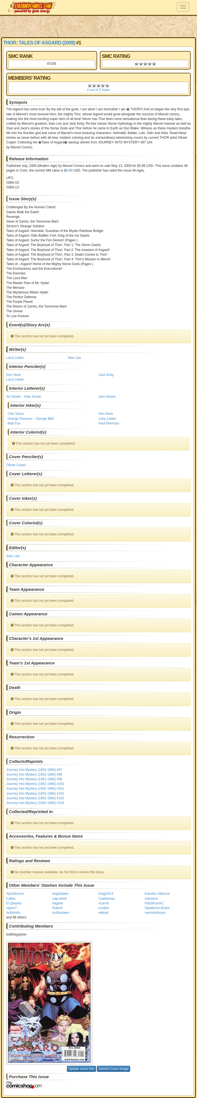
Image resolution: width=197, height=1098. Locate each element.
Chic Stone (16, 414)
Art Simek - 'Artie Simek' (24, 397)
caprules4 (59, 899)
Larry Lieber (15, 358)
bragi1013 (105, 894)
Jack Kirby (106, 375)
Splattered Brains (157, 908)
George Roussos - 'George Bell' (31, 419)
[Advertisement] (98, 26)
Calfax (11, 899)
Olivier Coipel (16, 465)
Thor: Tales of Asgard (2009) (39, 43)
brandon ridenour (157, 894)
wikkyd (103, 913)
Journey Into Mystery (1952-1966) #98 (34, 774)
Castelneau (106, 899)
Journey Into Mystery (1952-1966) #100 (35, 784)
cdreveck (151, 899)
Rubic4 (57, 908)
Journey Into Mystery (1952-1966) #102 (35, 793)
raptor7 (11, 908)
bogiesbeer (60, 894)
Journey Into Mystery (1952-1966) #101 (35, 788)
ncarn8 (103, 903)
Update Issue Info (81, 1069)
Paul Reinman (108, 423)
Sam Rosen (107, 397)
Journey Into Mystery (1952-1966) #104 (35, 803)
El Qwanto (13, 903)
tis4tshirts (13, 913)
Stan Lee (74, 358)
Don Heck (13, 375)
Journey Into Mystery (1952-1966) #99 (34, 779)
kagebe (57, 903)
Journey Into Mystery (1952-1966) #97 (34, 770)
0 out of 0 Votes (98, 90)
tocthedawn (60, 913)
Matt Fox (14, 423)
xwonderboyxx (155, 913)
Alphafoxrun (15, 894)
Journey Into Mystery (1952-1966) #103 (35, 798)
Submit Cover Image (113, 1069)
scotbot (103, 908)
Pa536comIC (154, 903)
